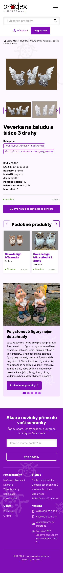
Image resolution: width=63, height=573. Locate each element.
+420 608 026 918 (46, 516)
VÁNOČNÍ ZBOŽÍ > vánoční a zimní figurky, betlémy (29, 151)
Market (16, 41)
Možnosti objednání (14, 480)
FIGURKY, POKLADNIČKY (31, 41)
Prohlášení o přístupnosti (45, 498)
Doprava (8, 484)
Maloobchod (10, 498)
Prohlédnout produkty (23, 385)
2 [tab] (28, 393)
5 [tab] (39, 393)
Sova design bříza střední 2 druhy (42, 257)
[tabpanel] (31, 339)
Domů (9, 41)
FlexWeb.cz (37, 559)
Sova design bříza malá (13, 255)
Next (57, 110)
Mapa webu (38, 493)
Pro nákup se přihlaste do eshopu (33, 208)
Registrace (40, 30)
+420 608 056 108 (46, 511)
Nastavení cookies (42, 489)
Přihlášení (22, 30)
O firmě (7, 515)
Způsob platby (11, 489)
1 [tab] (24, 393)
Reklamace (9, 493)
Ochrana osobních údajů (45, 484)
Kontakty (8, 511)
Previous (5, 110)
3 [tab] (32, 393)
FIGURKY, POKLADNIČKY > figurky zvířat (24, 145)
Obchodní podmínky (43, 480)
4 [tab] (36, 393)
